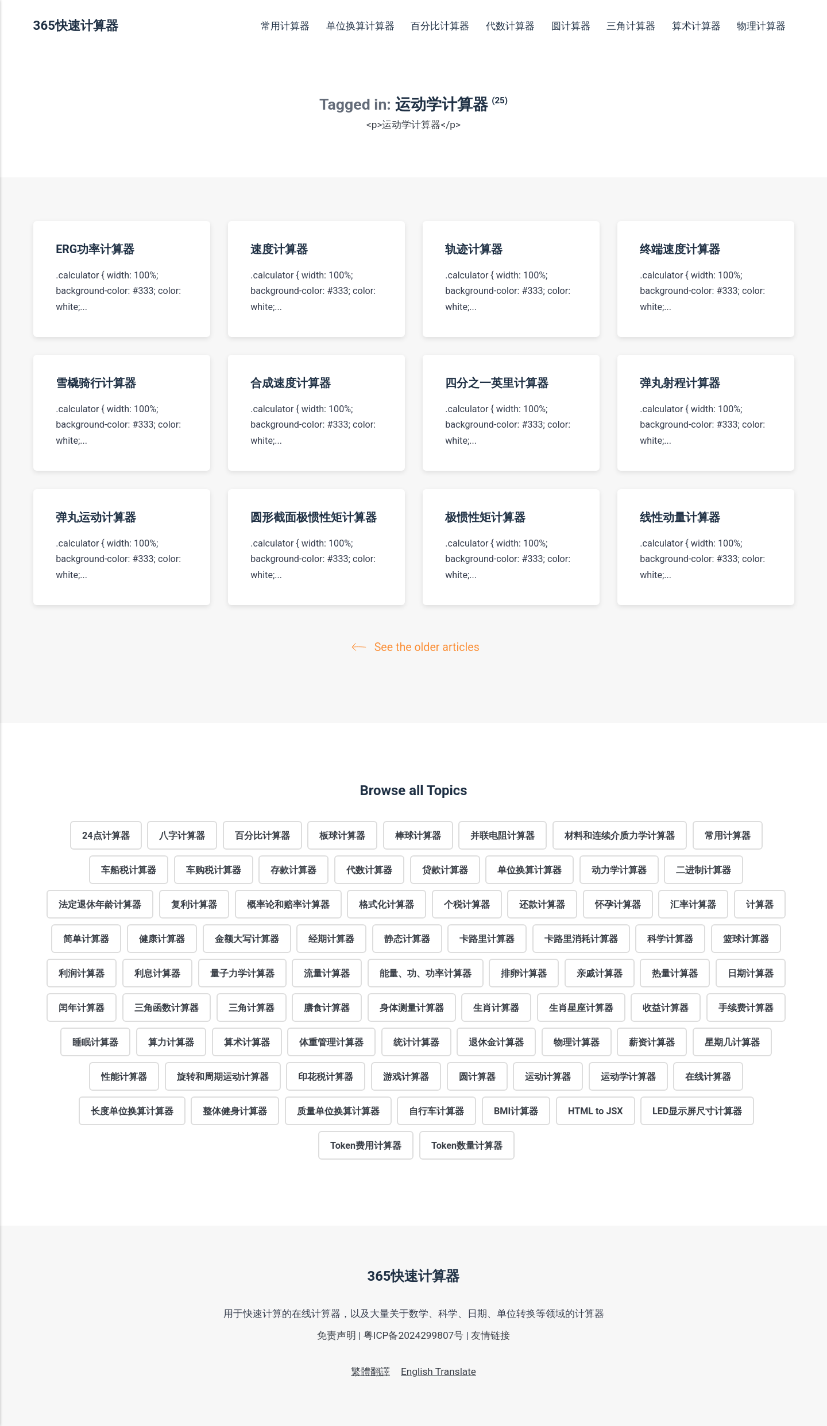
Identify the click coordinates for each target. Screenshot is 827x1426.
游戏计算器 (406, 1076)
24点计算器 (106, 835)
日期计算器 (751, 972)
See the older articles (418, 647)
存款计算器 (293, 869)
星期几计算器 (732, 1041)
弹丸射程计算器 (680, 383)
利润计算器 (82, 972)
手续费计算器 (746, 1007)
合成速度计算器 (290, 383)
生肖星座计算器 (581, 1007)
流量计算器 (327, 972)
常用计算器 (285, 26)
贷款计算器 (445, 869)
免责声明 (336, 1335)
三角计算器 (630, 26)
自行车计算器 (436, 1110)
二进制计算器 (703, 869)
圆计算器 (570, 26)
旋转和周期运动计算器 (223, 1076)
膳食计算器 (327, 1007)
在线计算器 (708, 1076)
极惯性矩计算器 (485, 517)
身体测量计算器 (412, 1007)
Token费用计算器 (365, 1145)
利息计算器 (157, 972)
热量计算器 (675, 972)
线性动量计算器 (680, 517)
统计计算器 (416, 1041)
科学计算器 (670, 938)
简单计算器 (86, 938)
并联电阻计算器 (502, 835)
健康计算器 (162, 938)
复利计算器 (194, 903)
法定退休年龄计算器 (100, 903)
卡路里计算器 (487, 938)
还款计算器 (542, 903)
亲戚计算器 (600, 972)
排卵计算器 (524, 972)
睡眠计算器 (95, 1041)
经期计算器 (331, 938)
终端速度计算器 (680, 249)
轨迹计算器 (474, 249)
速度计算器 (279, 249)
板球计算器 (342, 835)
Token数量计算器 (467, 1145)
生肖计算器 (496, 1007)
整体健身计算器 (235, 1110)
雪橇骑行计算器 (96, 383)
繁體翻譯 (370, 1371)
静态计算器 (407, 938)
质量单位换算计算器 (338, 1110)
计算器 (760, 903)
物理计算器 (761, 26)
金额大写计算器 (247, 938)
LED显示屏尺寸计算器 (697, 1110)
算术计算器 (696, 26)
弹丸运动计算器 (96, 517)
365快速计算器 (75, 25)
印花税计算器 (325, 1076)
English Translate (438, 1371)
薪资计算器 (652, 1041)
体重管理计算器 (331, 1041)
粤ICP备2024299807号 (414, 1335)
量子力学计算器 (242, 972)
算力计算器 (171, 1041)
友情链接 (490, 1335)
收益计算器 (666, 1007)
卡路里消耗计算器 (581, 938)
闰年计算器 (82, 1007)
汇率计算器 (693, 903)
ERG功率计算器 (95, 249)
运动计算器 (548, 1076)
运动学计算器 (628, 1076)
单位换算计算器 (360, 26)
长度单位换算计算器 (132, 1110)
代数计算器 (510, 26)
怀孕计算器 (618, 903)
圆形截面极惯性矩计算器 (313, 517)
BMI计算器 (516, 1110)
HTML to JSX (595, 1110)
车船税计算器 (128, 869)
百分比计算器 (440, 26)
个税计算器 (467, 903)
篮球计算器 (746, 938)
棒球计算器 (418, 835)
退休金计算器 (496, 1041)
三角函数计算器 (166, 1007)
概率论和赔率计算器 (288, 903)
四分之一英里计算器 (496, 383)
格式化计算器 (386, 903)
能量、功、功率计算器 (426, 972)
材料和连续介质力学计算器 (620, 835)
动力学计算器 (619, 869)
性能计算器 (124, 1076)
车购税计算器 (213, 869)
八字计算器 (182, 835)
